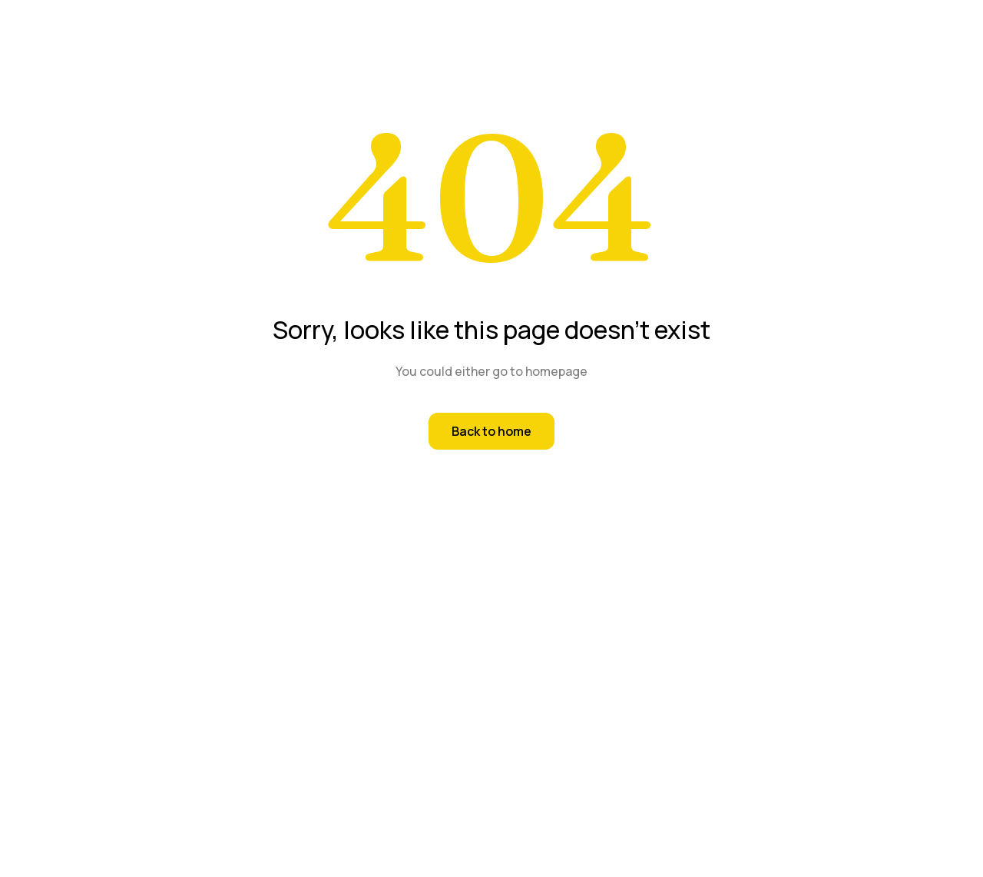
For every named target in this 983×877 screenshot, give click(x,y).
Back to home (491, 431)
